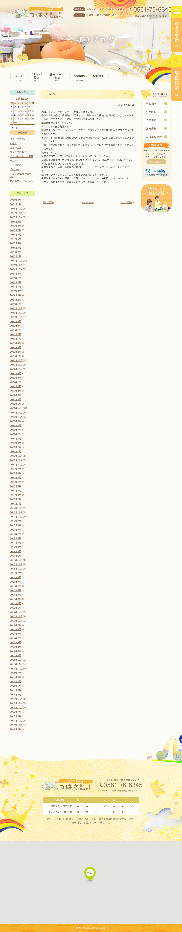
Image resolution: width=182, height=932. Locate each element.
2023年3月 (15, 347)
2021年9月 (15, 421)
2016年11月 (16, 664)
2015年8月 (15, 716)
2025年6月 (15, 234)
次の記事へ (126, 202)
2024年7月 (15, 278)
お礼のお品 (16, 147)
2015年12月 (16, 698)
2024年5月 (15, 286)
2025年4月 (15, 243)
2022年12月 (16, 360)
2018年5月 (15, 590)
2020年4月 (15, 490)
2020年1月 (15, 503)
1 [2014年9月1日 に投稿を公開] (11, 107)
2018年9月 (15, 572)
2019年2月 (15, 551)
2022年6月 (15, 386)
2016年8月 (15, 677)
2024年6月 (15, 282)
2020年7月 (15, 477)
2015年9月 (15, 711)
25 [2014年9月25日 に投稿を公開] (22, 118)
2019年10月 (16, 516)
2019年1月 (15, 555)
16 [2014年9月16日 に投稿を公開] (15, 114)
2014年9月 (15, 729)
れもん (13, 143)
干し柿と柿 (16, 165)
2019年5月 (15, 538)
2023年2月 (15, 351)
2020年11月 (16, 460)
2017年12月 (16, 612)
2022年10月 (16, 369)
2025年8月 (15, 225)
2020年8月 (15, 473)
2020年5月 (15, 486)
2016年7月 (15, 681)
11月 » (15, 128)
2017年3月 (15, 651)
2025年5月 (15, 238)
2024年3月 (15, 295)
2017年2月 (15, 655)
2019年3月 (15, 546)
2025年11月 (16, 212)
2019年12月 (16, 508)
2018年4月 (15, 594)
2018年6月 (15, 586)
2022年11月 (16, 364)
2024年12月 (16, 260)
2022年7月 (15, 382)
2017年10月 (16, 620)
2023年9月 (15, 321)
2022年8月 (15, 377)
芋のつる (14, 169)
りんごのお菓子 (18, 152)
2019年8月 (15, 525)
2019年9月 (15, 520)
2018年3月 (15, 599)
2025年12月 (16, 208)
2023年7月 (15, 330)
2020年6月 (15, 481)
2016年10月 (16, 668)
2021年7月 (15, 429)
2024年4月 (15, 290)
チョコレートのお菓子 (21, 156)
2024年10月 (16, 269)
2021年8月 (15, 425)
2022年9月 (15, 373)
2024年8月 (15, 273)
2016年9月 (15, 672)
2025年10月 (16, 217)
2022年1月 (15, 403)
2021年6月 (15, 434)
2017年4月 (15, 646)
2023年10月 (16, 316)
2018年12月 (16, 560)
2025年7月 (15, 230)
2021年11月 (16, 412)
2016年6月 (15, 685)
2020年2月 (15, 499)
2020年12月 (16, 455)
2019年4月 (15, 542)
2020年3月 (15, 494)
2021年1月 (15, 451)
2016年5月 (15, 690)
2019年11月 (16, 512)
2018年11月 (16, 564)
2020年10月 (16, 464)
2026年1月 (15, 204)
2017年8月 (15, 629)
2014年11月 (16, 724)
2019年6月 (15, 534)
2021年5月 (15, 438)
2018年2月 (15, 603)
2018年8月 (15, 577)
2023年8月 (15, 325)
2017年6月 (15, 638)
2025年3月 (15, 247)
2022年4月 (15, 390)
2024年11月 (16, 264)
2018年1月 (15, 607)
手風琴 (13, 160)
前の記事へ (48, 202)
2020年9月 (15, 468)
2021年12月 (16, 408)
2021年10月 (16, 416)
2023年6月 (15, 334)
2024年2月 (15, 299)
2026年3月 (15, 199)
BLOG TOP (88, 202)
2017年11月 (16, 616)
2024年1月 (15, 304)
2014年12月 (16, 720)
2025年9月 (15, 221)
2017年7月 (15, 633)
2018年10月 (16, 568)
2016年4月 (15, 694)
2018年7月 (15, 581)
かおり (51, 94)
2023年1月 (15, 356)
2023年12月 (16, 308)
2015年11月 (16, 703)
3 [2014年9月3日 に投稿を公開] (19, 107)
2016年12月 (16, 659)
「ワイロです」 (18, 139)
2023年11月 (16, 312)
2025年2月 (15, 252)
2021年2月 (15, 447)
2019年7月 (15, 529)
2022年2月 (15, 399)
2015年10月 (16, 707)
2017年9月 (15, 625)
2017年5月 (15, 642)
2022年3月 (15, 395)
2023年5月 (15, 338)
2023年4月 (15, 343)
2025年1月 (15, 256)
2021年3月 (15, 442)
